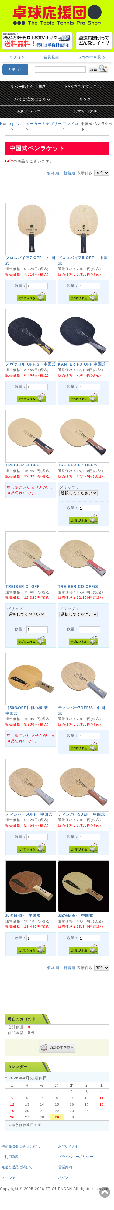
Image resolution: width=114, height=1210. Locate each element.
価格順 (53, 173)
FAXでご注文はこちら (85, 87)
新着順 (70, 173)
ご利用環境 (10, 1157)
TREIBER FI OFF (22, 465)
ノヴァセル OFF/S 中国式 (30, 364)
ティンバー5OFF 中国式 (28, 814)
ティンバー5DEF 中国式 (81, 814)
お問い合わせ (68, 1146)
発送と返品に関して (17, 1167)
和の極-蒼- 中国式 (75, 916)
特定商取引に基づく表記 (20, 1146)
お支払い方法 (85, 111)
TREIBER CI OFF (22, 586)
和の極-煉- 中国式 (23, 916)
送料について (28, 111)
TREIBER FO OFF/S (78, 465)
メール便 (8, 1177)
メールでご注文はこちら (28, 99)
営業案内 (65, 1167)
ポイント (65, 1177)
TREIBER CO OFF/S (78, 586)
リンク (85, 99)
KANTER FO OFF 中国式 (82, 364)
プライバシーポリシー (75, 1157)
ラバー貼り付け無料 (28, 87)
